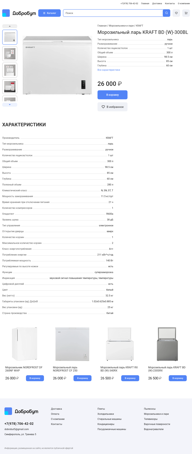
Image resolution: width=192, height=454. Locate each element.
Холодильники (106, 414)
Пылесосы (150, 408)
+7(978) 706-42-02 (129, 3)
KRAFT (139, 25)
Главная (145, 3)
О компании (184, 3)
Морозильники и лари (121, 25)
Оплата (55, 414)
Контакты (170, 3)
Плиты (101, 408)
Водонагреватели (154, 429)
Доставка (157, 3)
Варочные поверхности (157, 424)
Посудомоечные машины (112, 429)
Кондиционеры (106, 424)
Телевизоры (151, 419)
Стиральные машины (110, 419)
